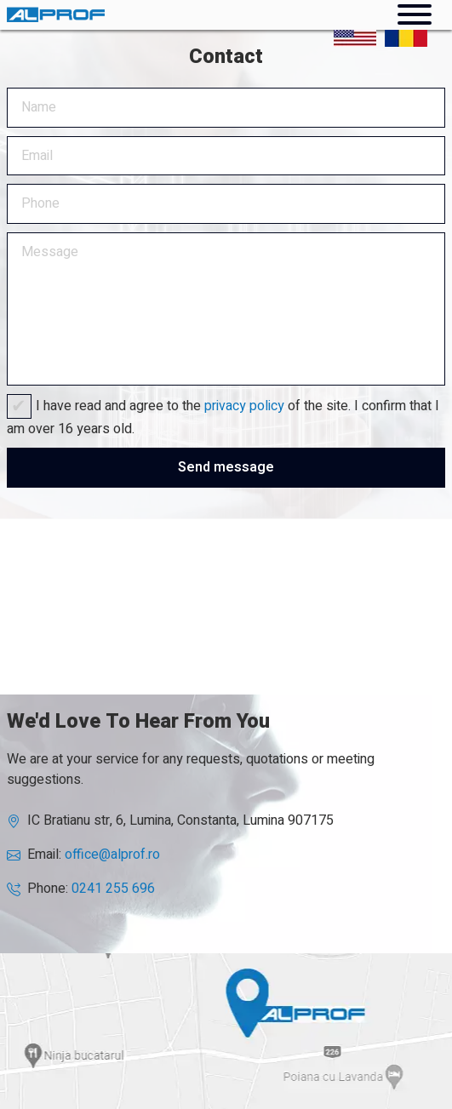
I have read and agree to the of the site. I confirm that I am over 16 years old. (223, 417)
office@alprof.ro (112, 854)
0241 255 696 (113, 888)
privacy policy (244, 406)
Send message (226, 467)
